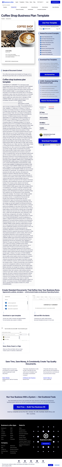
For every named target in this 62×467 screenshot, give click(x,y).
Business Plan (13, 7)
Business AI (3, 428)
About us (3, 445)
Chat (2, 430)
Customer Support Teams (25, 441)
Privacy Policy (38, 465)
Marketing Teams (23, 439)
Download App (4, 451)
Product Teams (22, 437)
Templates (5, 7)
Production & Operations (41, 9)
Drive (2, 439)
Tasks (11, 437)
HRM (11, 428)
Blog (2, 447)
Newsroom (12, 445)
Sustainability (13, 453)
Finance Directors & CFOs (24, 443)
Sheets (11, 435)
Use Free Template (49, 23)
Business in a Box (20, 465)
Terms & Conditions (29, 465)
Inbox (11, 430)
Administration (30, 9)
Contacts (3, 433)
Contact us (3, 449)
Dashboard (3, 435)
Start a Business (45, 7)
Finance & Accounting (19, 9)
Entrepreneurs (22, 430)
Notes (11, 433)
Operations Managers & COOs (24, 445)
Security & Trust (13, 451)
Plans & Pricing (13, 447)
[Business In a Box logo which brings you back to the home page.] (8, 2)
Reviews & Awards (14, 449)
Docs (2, 437)
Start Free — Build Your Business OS (31, 407)
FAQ (2, 453)
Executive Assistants (23, 433)
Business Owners (23, 431)
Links (11, 431)
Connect (3, 431)
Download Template (49, 141)
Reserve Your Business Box (49, 100)
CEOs (20, 428)
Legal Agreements (24, 7)
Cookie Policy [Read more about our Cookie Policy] (45, 465)
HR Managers (22, 435)
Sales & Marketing (55, 7)
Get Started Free (50, 74)
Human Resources (34, 7)
